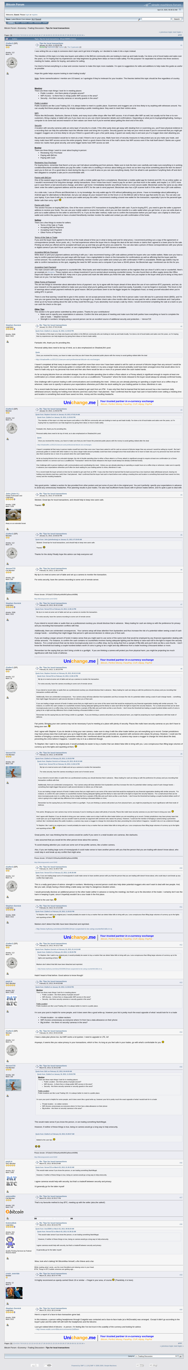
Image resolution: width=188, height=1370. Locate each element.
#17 (181, 1197)
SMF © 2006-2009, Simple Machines (103, 1365)
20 (49, 35)
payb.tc (9, 981)
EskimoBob (11, 1223)
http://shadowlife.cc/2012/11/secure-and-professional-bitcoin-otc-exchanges (68, 359)
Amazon (51, 272)
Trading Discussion (36, 28)
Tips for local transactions (58, 28)
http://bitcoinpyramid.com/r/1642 (45, 599)
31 (75, 35)
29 (70, 35)
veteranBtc (11, 1196)
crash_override (12, 1273)
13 (32, 35)
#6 (181, 570)
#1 (181, 45)
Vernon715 (10, 568)
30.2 (33, 19)
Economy (22, 28)
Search (24, 22)
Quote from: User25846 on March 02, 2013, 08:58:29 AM (55, 1229)
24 (58, 35)
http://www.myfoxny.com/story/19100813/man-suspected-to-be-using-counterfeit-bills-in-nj (74, 929)
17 (42, 35)
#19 (181, 1275)
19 (46, 35)
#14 (181, 1032)
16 (39, 35)
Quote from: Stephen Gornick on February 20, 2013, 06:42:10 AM (58, 673)
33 (80, 35)
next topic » (178, 32)
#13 (181, 982)
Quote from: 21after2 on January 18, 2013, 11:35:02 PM (55, 331)
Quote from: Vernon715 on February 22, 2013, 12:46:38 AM (56, 872)
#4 (181, 495)
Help (18, 22)
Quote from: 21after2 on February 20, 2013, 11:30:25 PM (55, 758)
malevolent (51, 47)
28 (68, 35)
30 (73, 35)
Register (37, 22)
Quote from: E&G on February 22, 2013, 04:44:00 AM (54, 1071)
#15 (181, 1067)
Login (30, 22)
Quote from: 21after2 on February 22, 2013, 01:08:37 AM (55, 1134)
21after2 (9, 43)
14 (35, 35)
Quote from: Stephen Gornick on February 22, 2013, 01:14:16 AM (58, 949)
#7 (181, 604)
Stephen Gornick (13, 325)
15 (37, 35)
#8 (181, 669)
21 (51, 35)
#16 (181, 1163)
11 (27, 35)
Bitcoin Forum (10, 28)
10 (25, 35)
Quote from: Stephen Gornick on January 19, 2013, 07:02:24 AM (58, 414)
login (27, 15)
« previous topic (165, 32)
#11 (181, 907)
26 (63, 35)
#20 (181, 1309)
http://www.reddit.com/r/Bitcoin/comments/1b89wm (57, 1329)
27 (66, 35)
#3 (181, 410)
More (45, 22)
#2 (181, 326)
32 (78, 35)
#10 (181, 868)
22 (54, 35)
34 (82, 35)
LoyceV (61, 47)
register (34, 15)
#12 (181, 945)
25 (61, 35)
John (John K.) (12, 494)
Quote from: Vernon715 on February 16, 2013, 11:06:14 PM (56, 609)
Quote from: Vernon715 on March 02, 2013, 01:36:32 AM (55, 1167)
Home (11, 22)
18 (44, 35)
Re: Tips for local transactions (53, 325)
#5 (181, 535)
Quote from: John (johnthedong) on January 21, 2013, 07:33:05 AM (59, 539)
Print (180, 35)
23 (56, 35)
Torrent (38, 19)
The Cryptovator (73, 47)
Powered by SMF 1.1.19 (80, 1365)
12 (30, 35)
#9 (181, 754)
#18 (181, 1224)
